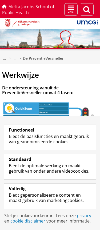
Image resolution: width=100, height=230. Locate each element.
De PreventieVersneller (43, 58)
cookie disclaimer (27, 221)
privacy (84, 216)
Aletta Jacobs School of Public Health (28, 9)
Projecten (15, 58)
